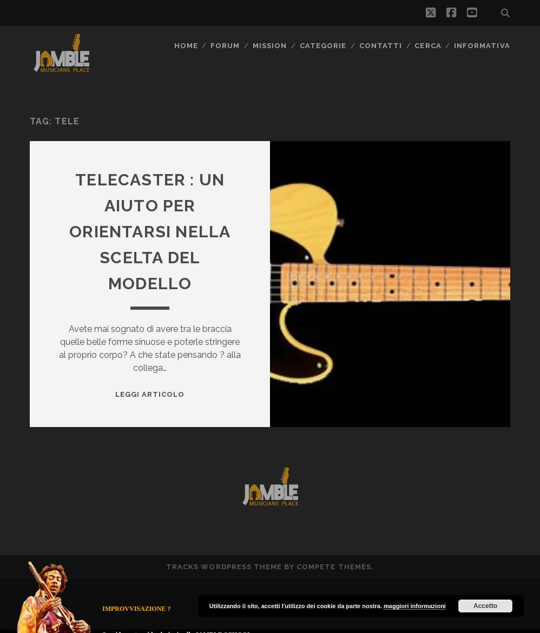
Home (186, 46)
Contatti (380, 46)
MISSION (270, 46)
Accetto (485, 606)
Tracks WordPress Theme (224, 567)
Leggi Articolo (150, 394)
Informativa (482, 46)
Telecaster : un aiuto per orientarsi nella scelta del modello (150, 231)
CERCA (427, 46)
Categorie (323, 46)
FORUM (225, 46)
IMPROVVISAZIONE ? (136, 608)
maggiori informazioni (415, 606)
